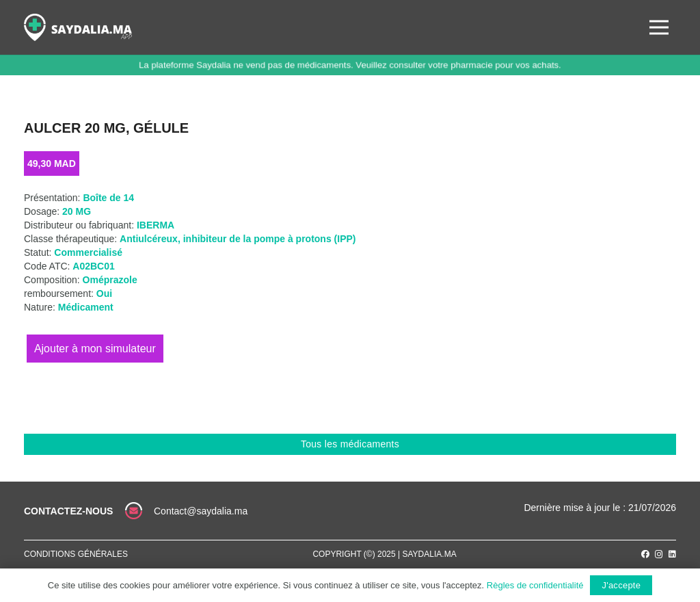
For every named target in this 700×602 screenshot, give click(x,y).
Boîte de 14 (108, 197)
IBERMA (155, 225)
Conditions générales (76, 554)
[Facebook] (645, 554)
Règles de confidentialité (535, 585)
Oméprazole (110, 279)
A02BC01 (93, 266)
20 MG (76, 211)
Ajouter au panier (95, 349)
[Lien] (78, 27)
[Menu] (659, 27)
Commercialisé (88, 252)
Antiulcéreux (149, 238)
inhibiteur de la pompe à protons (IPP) (269, 238)
